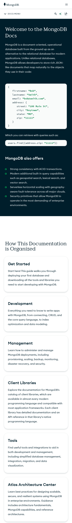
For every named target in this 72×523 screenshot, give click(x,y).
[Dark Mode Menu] (66, 14)
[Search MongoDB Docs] (55, 14)
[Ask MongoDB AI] (60, 14)
